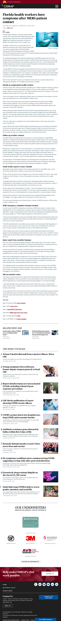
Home (5, 584)
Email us (8, 605)
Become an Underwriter (30, 561)
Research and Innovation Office (11, 620)
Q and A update (21, 319)
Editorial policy (9, 587)
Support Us (50, 573)
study (18, 316)
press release (21, 303)
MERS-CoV (10, 28)
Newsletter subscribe (48, 597)
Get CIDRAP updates (45, 619)
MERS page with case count (18, 312)
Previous (19, 328)
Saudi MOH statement (14, 309)
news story (13, 306)
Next (21, 328)
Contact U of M (25, 620)
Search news (7, 591)
